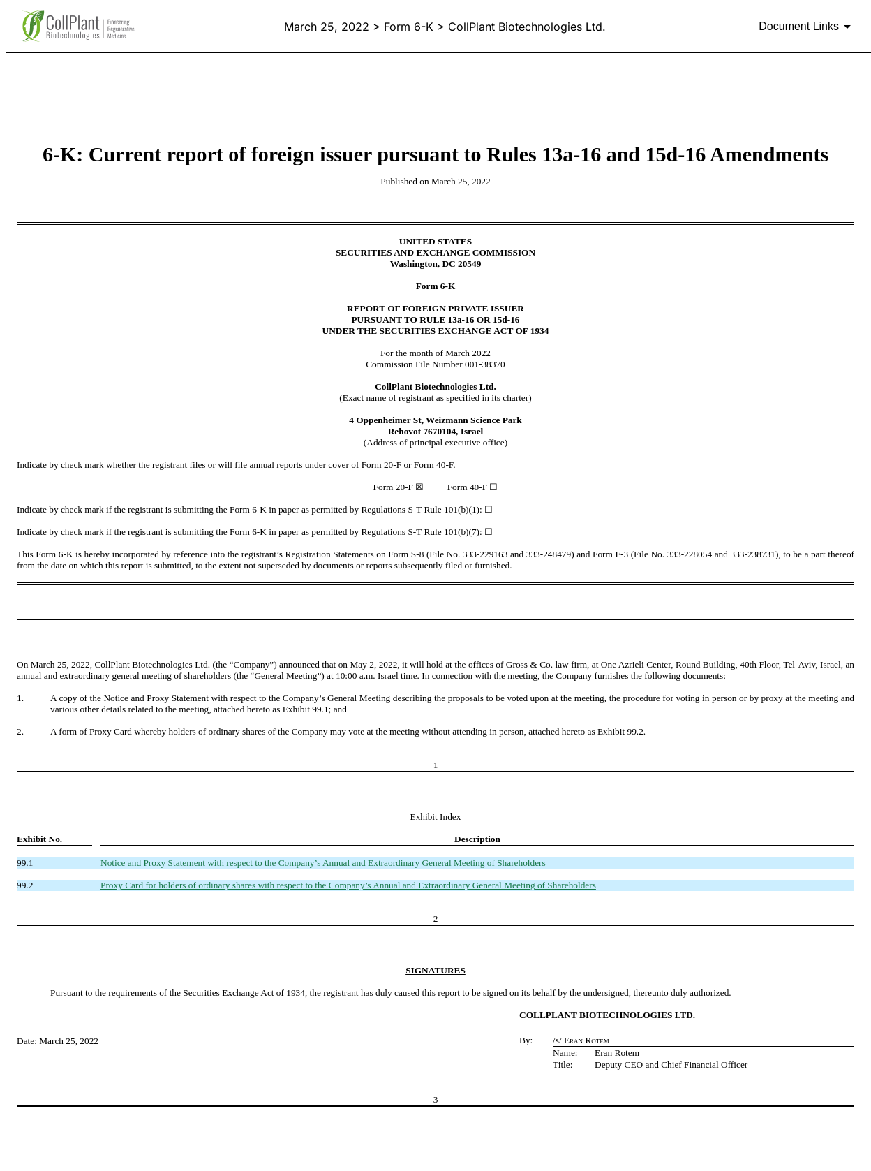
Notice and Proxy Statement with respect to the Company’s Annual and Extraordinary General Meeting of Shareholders (323, 862)
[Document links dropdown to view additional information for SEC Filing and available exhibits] (807, 26)
